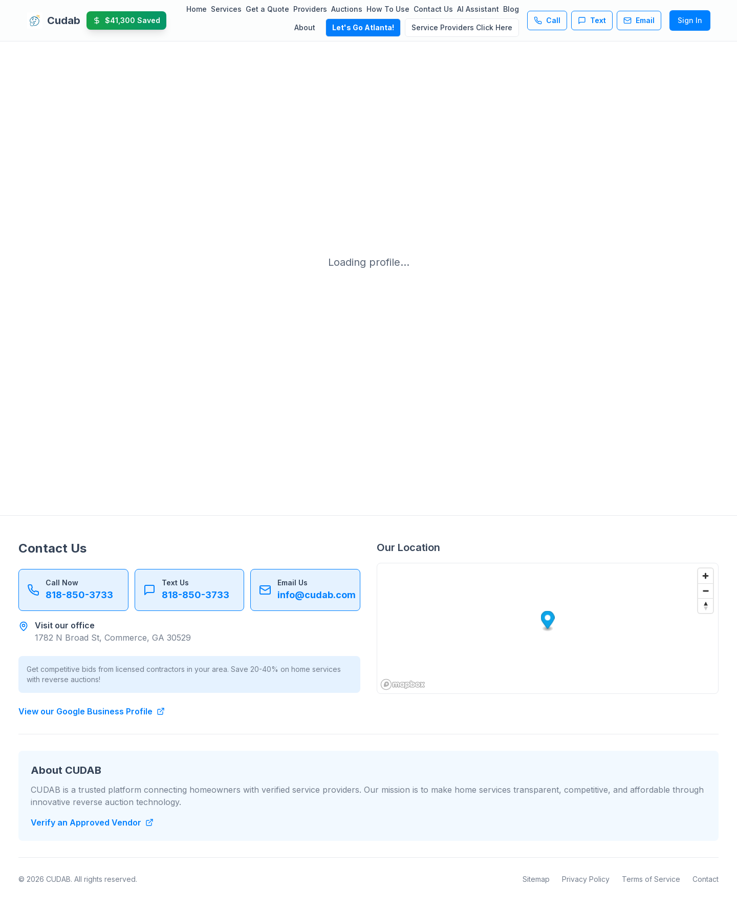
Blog (511, 9)
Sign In (690, 20)
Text (592, 20)
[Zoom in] (705, 575)
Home (196, 9)
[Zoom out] (705, 590)
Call (547, 20)
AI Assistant (478, 9)
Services (226, 9)
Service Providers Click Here (461, 27)
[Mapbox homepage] (402, 684)
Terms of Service (651, 879)
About (304, 27)
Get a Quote (267, 9)
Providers (310, 9)
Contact (705, 879)
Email (639, 20)
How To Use (387, 9)
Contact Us (433, 9)
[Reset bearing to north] (705, 605)
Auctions (346, 9)
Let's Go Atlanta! (363, 27)
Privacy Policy (586, 879)
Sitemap (536, 879)
